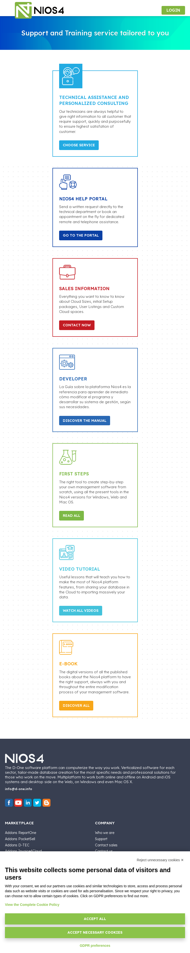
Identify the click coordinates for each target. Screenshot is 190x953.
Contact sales (106, 845)
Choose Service (79, 145)
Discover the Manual (84, 420)
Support (101, 839)
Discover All (76, 705)
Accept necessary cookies (95, 932)
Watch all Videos (80, 610)
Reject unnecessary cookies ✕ (160, 860)
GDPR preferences (95, 946)
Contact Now (77, 325)
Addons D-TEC (17, 845)
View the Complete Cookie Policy (32, 905)
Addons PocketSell (20, 839)
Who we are (104, 832)
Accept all (95, 919)
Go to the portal (81, 235)
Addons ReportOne (20, 832)
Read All (71, 515)
